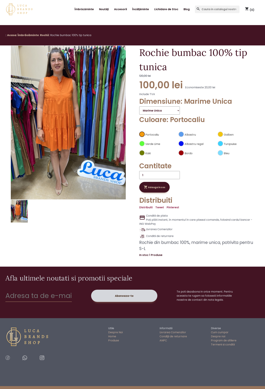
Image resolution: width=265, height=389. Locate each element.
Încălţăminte (140, 9)
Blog (187, 9)
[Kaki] (157, 152)
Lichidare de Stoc (166, 9)
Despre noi (218, 336)
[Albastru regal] (196, 142)
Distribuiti (146, 207)
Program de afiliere (223, 340)
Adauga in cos (154, 187)
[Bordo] (196, 152)
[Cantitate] (159, 175)
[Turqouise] (236, 142)
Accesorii (120, 9)
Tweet (159, 207)
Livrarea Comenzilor (173, 332)
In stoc (144, 255)
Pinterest (173, 207)
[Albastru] (196, 133)
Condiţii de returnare (173, 336)
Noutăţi (104, 9)
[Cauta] (217, 9)
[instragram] (47, 362)
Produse (113, 340)
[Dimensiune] (159, 110)
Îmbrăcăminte (84, 9)
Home (112, 336)
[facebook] (12, 362)
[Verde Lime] (157, 142)
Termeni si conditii (223, 344)
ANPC (163, 340)
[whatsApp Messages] (29, 362)
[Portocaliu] (157, 133)
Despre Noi (115, 332)
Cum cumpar (219, 332)
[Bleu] (236, 152)
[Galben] (236, 133)
